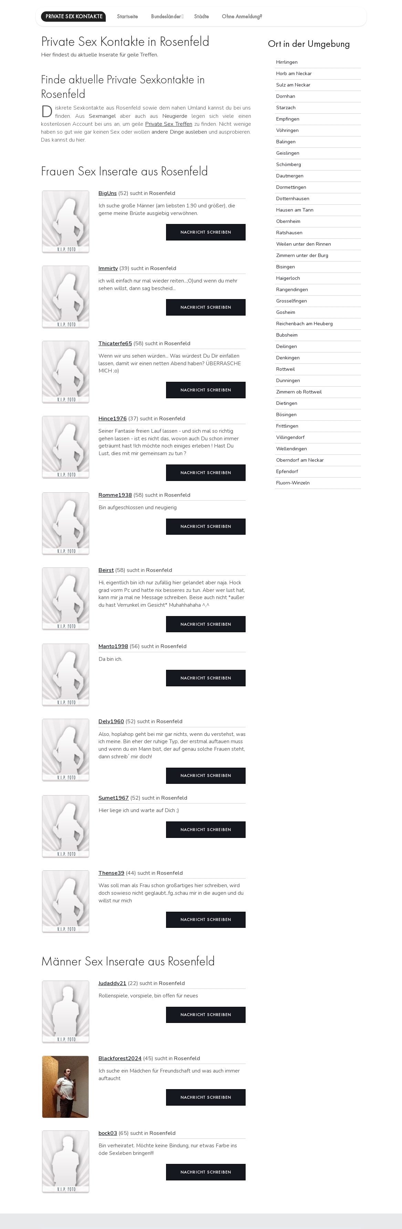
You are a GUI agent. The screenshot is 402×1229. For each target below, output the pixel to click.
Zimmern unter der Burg (302, 255)
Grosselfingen (291, 301)
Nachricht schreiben (206, 232)
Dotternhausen (292, 198)
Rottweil (285, 369)
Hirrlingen (287, 62)
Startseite (127, 16)
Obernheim (288, 221)
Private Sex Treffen (168, 124)
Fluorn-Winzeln (293, 483)
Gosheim (285, 312)
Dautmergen (289, 176)
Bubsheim (287, 335)
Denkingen (288, 358)
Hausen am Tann (294, 210)
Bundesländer (166, 16)
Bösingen (286, 414)
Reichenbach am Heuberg (304, 323)
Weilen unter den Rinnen (303, 244)
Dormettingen (291, 187)
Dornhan (285, 96)
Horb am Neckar (294, 73)
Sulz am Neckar (293, 85)
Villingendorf (290, 437)
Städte (201, 16)
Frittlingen (287, 426)
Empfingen (287, 119)
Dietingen (286, 403)
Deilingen (286, 346)
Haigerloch (288, 278)
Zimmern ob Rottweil (299, 392)
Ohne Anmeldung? (242, 16)
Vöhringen (287, 130)
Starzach (286, 107)
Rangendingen (292, 289)
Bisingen (285, 267)
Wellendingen (291, 448)
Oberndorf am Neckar (300, 460)
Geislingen (287, 153)
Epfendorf (287, 471)
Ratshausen (289, 232)
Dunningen (288, 380)
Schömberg (288, 164)
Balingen (286, 142)
